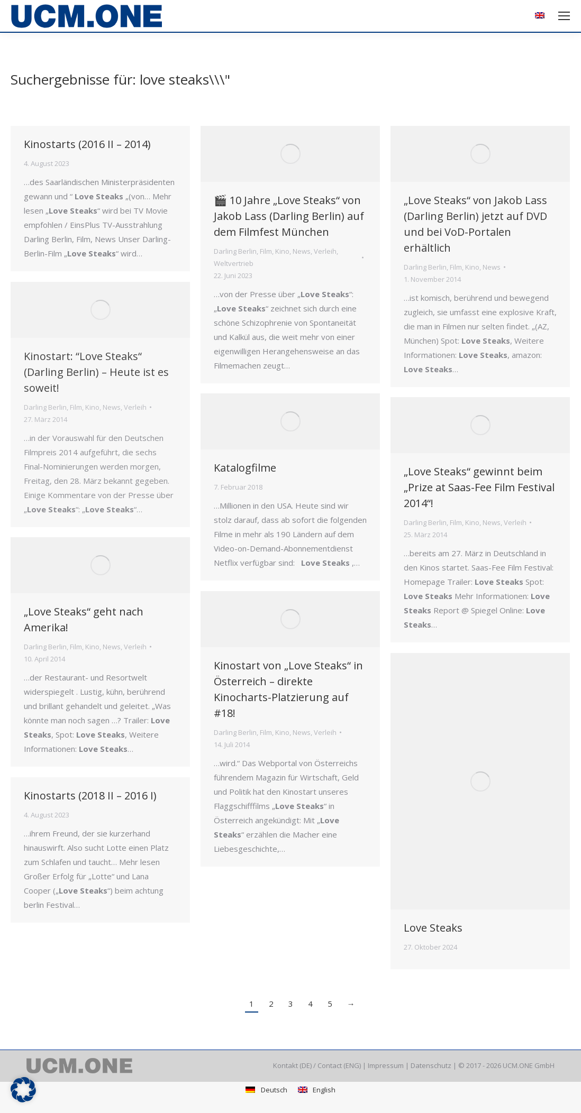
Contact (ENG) (339, 1065)
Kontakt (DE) (292, 1065)
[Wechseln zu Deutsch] (266, 1089)
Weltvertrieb (233, 263)
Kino (282, 251)
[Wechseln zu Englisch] (541, 16)
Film (266, 251)
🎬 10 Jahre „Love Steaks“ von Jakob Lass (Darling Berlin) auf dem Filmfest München (289, 216)
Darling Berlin (235, 251)
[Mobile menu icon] (564, 16)
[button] (23, 1089)
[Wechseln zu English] (317, 1089)
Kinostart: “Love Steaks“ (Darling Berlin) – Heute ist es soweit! (96, 372)
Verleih (325, 251)
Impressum (386, 1065)
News (302, 251)
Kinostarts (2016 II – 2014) (87, 144)
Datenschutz (431, 1065)
